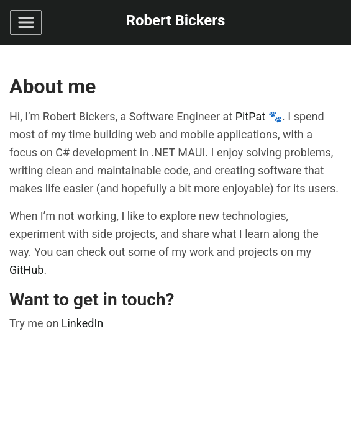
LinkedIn (83, 323)
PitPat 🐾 (258, 116)
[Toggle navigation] (26, 22)
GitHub (26, 269)
